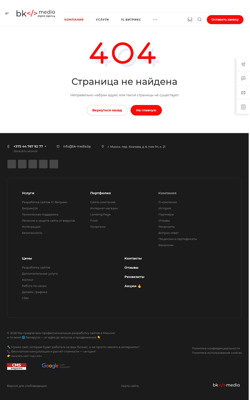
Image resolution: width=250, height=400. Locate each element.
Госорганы (98, 226)
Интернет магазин (104, 208)
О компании (167, 202)
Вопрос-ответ (168, 233)
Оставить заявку (225, 19)
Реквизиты (166, 226)
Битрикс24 (30, 208)
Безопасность (32, 233)
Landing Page (100, 214)
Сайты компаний (102, 202)
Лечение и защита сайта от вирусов (48, 220)
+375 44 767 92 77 (28, 146)
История (164, 208)
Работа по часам (34, 286)
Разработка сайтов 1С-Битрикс (44, 202)
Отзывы (164, 220)
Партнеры (166, 214)
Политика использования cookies (217, 352)
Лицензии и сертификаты (177, 239)
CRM (25, 298)
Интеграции (31, 226)
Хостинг (28, 279)
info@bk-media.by (77, 146)
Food (94, 220)
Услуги (28, 193)
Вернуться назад (107, 110)
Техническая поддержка (40, 214)
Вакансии (165, 245)
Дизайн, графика (34, 292)
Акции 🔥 (133, 286)
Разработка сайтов (36, 267)
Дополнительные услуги (40, 273)
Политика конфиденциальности (216, 348)
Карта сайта (130, 386)
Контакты (133, 258)
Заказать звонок (25, 151)
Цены (27, 258)
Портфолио (100, 193)
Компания (167, 193)
